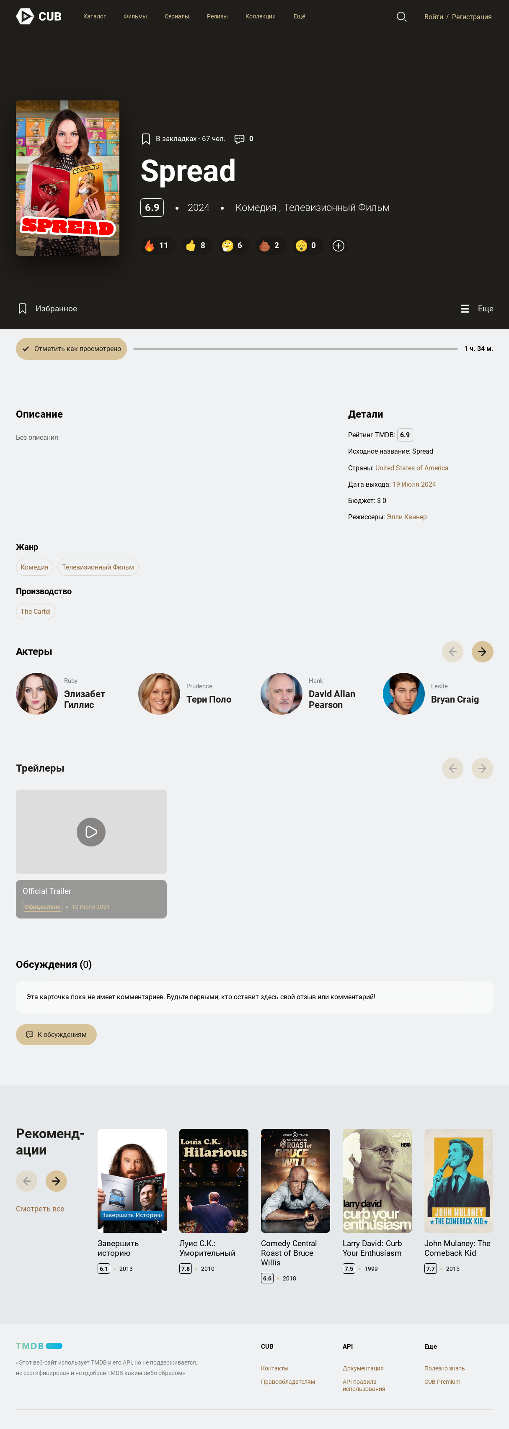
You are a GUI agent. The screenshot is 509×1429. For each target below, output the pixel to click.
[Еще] (475, 308)
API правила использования (364, 1385)
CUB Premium (442, 1381)
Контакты (275, 1368)
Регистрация (472, 17)
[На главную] (39, 16)
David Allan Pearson (332, 699)
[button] (482, 651)
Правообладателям (288, 1381)
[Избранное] (46, 308)
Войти (433, 17)
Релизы (217, 16)
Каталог (94, 16)
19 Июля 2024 (414, 484)
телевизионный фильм (337, 207)
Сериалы (177, 16)
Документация (363, 1368)
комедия (255, 207)
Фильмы (135, 16)
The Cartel (36, 612)
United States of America (412, 468)
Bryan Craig (455, 699)
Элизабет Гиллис (84, 699)
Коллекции (260, 16)
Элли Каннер (407, 517)
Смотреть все (40, 1208)
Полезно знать (444, 1368)
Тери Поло (208, 699)
